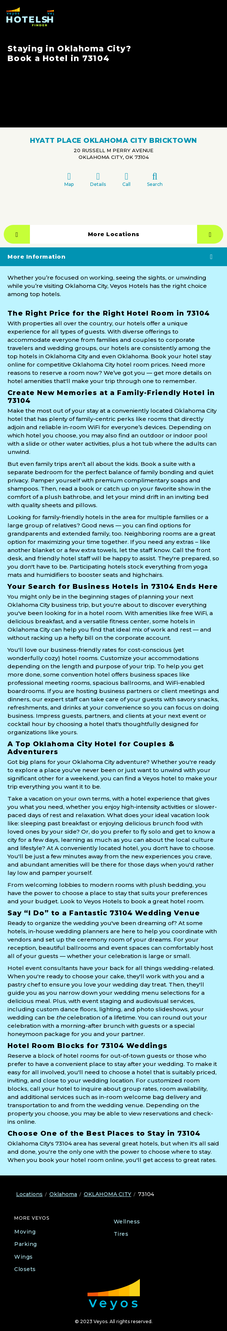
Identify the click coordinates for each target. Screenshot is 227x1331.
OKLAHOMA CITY (107, 1194)
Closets (25, 1269)
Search (155, 179)
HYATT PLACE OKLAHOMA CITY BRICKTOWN (113, 140)
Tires (121, 1234)
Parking (25, 1244)
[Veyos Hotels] (30, 16)
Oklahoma (63, 1194)
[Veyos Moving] (114, 1294)
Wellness (127, 1221)
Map (69, 179)
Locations (29, 1194)
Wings (23, 1256)
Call (126, 179)
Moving (25, 1231)
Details (98, 179)
